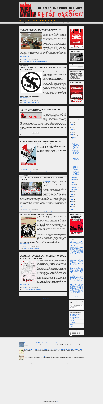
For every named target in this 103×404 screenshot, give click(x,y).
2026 (72, 120)
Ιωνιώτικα (72, 320)
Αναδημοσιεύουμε (47, 181)
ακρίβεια (71, 241)
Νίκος (75, 280)
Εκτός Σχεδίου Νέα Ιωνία (27, 367)
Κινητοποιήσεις (73, 274)
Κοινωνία (31, 248)
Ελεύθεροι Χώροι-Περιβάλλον (76, 264)
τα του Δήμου (32, 134)
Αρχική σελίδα (42, 293)
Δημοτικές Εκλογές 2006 (74, 254)
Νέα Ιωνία (72, 280)
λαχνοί (77, 276)
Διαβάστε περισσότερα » (25, 56)
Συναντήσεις (75, 287)
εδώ (73, 75)
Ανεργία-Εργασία (73, 245)
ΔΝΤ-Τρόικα (80, 260)
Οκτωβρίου (74, 177)
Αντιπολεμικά (80, 246)
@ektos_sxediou (76, 114)
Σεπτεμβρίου (74, 179)
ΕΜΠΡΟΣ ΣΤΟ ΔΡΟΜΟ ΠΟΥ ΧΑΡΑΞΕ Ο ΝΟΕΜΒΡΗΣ (36, 214)
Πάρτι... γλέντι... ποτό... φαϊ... (76, 283)
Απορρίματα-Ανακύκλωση (75, 248)
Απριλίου (74, 184)
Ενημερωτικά (72, 322)
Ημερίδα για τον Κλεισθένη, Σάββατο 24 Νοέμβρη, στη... (75, 158)
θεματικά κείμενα (74, 269)
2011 (72, 201)
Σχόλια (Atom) (46, 298)
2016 (72, 193)
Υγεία (71, 293)
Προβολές (76, 286)
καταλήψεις (76, 271)
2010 (72, 203)
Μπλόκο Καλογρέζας (79, 279)
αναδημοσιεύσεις (27, 102)
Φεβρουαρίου (75, 187)
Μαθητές (81, 276)
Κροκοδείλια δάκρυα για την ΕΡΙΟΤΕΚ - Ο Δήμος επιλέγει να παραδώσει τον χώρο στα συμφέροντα (44, 342)
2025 (72, 122)
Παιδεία (77, 280)
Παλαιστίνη (76, 281)
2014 (72, 196)
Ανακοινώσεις (23, 22)
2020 (72, 130)
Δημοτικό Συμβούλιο (76, 259)
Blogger (57, 401)
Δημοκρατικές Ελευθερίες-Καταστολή (76, 253)
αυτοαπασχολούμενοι (79, 249)
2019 (72, 132)
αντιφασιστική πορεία (74, 247)
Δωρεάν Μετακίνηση (76, 261)
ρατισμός (71, 287)
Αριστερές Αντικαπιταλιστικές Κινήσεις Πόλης (75, 315)
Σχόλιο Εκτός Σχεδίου (79, 290)
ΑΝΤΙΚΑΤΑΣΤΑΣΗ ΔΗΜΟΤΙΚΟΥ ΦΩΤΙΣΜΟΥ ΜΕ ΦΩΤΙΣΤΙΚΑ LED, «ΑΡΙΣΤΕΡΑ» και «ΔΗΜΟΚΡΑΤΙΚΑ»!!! (40, 109)
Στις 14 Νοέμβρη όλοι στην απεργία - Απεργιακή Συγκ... (75, 162)
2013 (72, 198)
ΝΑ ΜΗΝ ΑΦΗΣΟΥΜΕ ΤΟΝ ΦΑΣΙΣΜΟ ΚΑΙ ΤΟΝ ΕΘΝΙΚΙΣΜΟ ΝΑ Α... (75, 146)
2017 (72, 191)
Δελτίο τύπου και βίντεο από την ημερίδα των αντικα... (75, 140)
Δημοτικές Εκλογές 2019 (78, 256)
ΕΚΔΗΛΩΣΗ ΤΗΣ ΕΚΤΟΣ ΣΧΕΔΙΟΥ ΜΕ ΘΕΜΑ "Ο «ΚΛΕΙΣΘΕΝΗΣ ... (76, 173)
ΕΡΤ (74, 268)
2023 (72, 125)
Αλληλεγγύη (80, 241)
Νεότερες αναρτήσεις (25, 293)
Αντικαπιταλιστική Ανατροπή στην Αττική (32, 61)
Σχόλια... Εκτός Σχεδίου (50, 22)
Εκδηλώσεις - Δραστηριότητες (35, 22)
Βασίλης (74, 250)
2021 (72, 129)
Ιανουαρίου (74, 189)
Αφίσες (71, 250)
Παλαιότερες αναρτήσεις (60, 293)
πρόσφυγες (81, 286)
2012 (72, 199)
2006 (72, 209)
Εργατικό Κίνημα (34, 211)
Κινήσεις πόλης (43, 61)
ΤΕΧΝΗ (71, 326)
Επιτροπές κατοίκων (79, 265)
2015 (72, 194)
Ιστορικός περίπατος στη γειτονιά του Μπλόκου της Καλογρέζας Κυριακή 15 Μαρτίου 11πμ (42, 356)
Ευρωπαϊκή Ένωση (79, 268)
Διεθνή (76, 260)
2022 (72, 127)
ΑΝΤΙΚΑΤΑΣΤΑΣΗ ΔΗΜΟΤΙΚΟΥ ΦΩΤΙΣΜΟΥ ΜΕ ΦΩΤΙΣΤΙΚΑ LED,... (75, 152)
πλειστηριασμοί (80, 285)
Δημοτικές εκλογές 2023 (76, 258)
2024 (72, 124)
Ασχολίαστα (72, 249)
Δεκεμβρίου (74, 135)
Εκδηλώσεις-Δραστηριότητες (29, 289)
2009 (72, 204)
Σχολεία (32, 102)
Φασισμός (37, 102)
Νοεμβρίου (74, 137)
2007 (72, 208)
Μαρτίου (74, 185)
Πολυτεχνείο (36, 248)
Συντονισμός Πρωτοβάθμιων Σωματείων (46, 211)
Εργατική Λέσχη (76, 267)
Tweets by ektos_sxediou (46, 366)
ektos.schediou (77, 113)
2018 (72, 134)
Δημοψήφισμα (72, 260)
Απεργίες (81, 247)
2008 (72, 206)
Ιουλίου (73, 180)
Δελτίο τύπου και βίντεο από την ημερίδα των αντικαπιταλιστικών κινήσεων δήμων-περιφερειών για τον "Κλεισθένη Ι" (40, 30)
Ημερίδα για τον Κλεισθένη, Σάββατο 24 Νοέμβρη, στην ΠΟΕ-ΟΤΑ (40, 141)
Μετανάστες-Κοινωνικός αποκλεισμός (75, 278)
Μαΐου (73, 182)
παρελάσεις (72, 283)
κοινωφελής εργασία (74, 275)
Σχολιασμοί (76, 289)
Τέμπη (82, 292)
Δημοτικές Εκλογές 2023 (63, 22)
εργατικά (71, 267)
